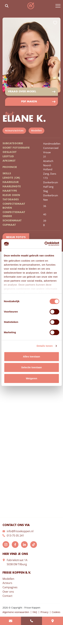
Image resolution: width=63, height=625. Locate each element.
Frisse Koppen (30, 6)
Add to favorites (55, 23)
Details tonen (45, 345)
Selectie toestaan (31, 367)
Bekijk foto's (16, 237)
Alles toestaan (31, 356)
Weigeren (31, 378)
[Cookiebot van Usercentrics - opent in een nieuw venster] (45, 244)
